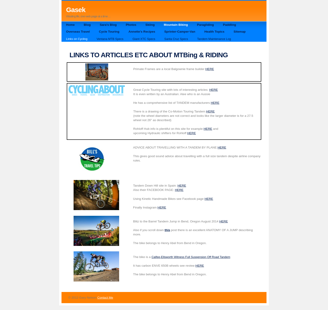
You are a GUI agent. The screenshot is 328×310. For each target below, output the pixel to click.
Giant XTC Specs (144, 39)
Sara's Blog (108, 24)
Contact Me (105, 297)
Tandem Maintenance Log (214, 39)
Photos (131, 24)
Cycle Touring (109, 31)
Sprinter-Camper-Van (179, 31)
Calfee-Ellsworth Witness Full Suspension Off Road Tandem (190, 257)
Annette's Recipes (141, 31)
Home (70, 24)
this (167, 230)
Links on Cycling (76, 39)
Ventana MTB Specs (110, 39)
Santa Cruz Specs (176, 39)
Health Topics (214, 31)
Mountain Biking (176, 24)
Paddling (229, 24)
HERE (209, 69)
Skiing (150, 24)
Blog (87, 24)
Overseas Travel (78, 31)
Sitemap (239, 31)
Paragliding (205, 24)
